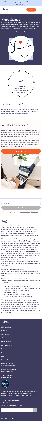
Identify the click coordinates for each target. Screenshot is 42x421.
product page (16, 140)
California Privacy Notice (24, 393)
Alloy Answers (5, 334)
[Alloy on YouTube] (13, 419)
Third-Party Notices (27, 395)
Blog (2, 356)
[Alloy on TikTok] (2, 419)
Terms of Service (25, 212)
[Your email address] (17, 410)
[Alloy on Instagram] (6, 419)
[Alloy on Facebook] (9, 419)
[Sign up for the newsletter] (35, 410)
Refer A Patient (6, 341)
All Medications (6, 327)
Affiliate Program (6, 345)
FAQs (3, 352)
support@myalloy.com (8, 365)
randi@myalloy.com (7, 371)
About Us (4, 338)
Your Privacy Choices (14, 395)
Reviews (3, 349)
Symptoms (4, 331)
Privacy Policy (35, 212)
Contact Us (4, 360)
